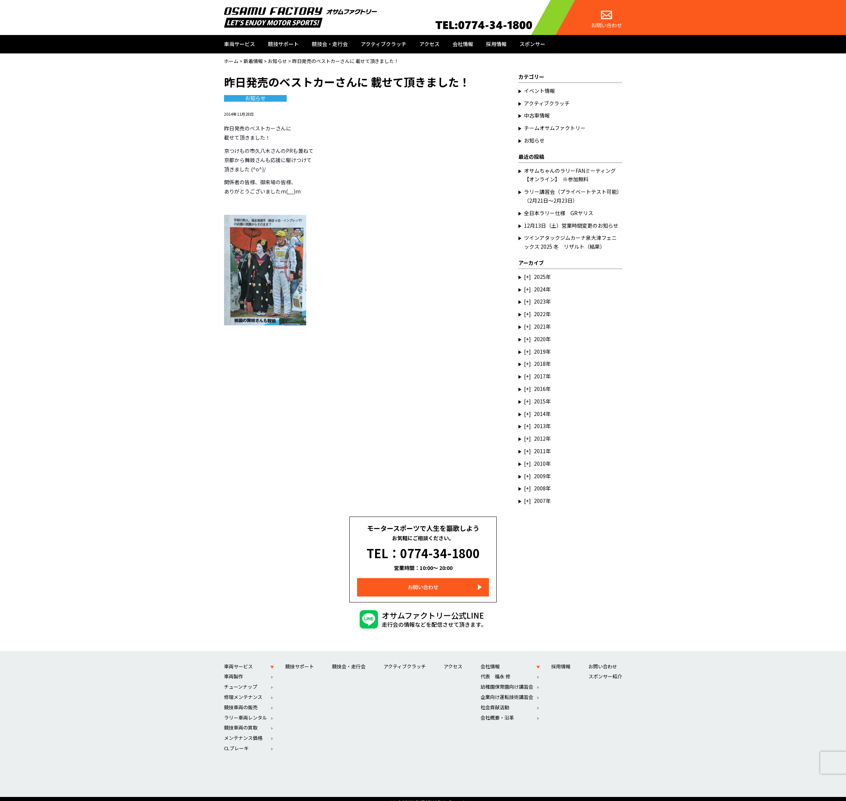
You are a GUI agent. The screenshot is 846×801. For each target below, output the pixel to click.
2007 (540, 500)
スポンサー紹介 (605, 669)
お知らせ (255, 98)
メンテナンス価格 (243, 730)
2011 (540, 451)
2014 (540, 413)
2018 (540, 363)
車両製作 (233, 669)
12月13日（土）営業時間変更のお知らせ (571, 225)
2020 (540, 339)
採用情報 (496, 44)
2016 (540, 388)
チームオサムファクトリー (554, 128)
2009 (540, 476)
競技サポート (283, 44)
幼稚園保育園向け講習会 (506, 679)
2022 (540, 314)
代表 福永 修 (495, 669)
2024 (540, 289)
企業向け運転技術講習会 (506, 689)
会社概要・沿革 (497, 710)
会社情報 (462, 44)
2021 (540, 326)
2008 (540, 488)
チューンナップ (240, 679)
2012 (540, 438)
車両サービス (239, 44)
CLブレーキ (236, 741)
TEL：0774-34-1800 (423, 549)
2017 (540, 376)
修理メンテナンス (243, 689)
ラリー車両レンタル (245, 710)
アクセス (429, 44)
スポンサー (532, 44)
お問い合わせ (606, 20)
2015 (540, 401)
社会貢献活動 (494, 700)
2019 (540, 351)
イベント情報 (539, 90)
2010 (540, 463)
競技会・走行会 (330, 44)
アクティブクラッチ (383, 44)
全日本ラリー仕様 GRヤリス (558, 213)
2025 (540, 276)
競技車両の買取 (241, 720)
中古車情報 (537, 115)
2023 (540, 301)
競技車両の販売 (241, 700)
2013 (540, 426)
